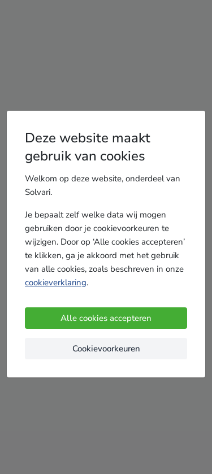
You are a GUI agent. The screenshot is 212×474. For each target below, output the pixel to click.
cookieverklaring (55, 282)
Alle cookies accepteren (106, 318)
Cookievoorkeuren (106, 348)
